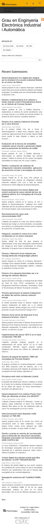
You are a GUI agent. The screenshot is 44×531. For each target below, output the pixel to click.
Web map (34, 512)
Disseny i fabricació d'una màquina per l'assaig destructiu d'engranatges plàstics (20, 254)
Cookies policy (29, 510)
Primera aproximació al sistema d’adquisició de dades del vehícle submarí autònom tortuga (21, 295)
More (4, 500)
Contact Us (24, 507)
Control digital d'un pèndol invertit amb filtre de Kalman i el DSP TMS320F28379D (21, 459)
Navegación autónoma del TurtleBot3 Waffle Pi (21, 478)
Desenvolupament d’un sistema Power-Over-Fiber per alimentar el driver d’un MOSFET (21, 395)
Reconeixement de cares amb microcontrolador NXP (15, 215)
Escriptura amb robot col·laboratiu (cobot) (20, 376)
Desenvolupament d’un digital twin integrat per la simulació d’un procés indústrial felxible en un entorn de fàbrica (22, 80)
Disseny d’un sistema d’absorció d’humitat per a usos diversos (20, 123)
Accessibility (25, 512)
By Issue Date (8, 46)
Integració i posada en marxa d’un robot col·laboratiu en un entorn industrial (19, 235)
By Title (29, 46)
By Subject (7, 50)
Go (39, 60)
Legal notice (34, 507)
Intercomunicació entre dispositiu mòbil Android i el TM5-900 (19, 415)
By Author (20, 46)
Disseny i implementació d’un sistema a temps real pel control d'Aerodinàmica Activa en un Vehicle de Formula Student (21, 102)
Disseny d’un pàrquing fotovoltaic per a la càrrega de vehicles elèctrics (20, 274)
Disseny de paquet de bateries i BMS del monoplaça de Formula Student (20, 358)
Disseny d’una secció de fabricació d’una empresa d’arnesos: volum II (20, 316)
